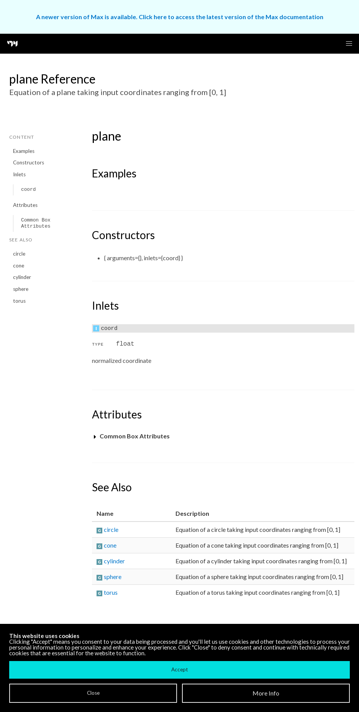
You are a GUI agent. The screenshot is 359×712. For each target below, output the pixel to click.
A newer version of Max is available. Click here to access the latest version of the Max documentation (179, 16)
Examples (23, 151)
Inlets (19, 174)
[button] (349, 44)
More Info (265, 693)
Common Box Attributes (36, 223)
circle (19, 254)
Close (93, 693)
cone (18, 265)
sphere (20, 289)
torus (19, 301)
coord (28, 189)
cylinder (22, 277)
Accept (179, 669)
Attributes (25, 205)
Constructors (28, 162)
